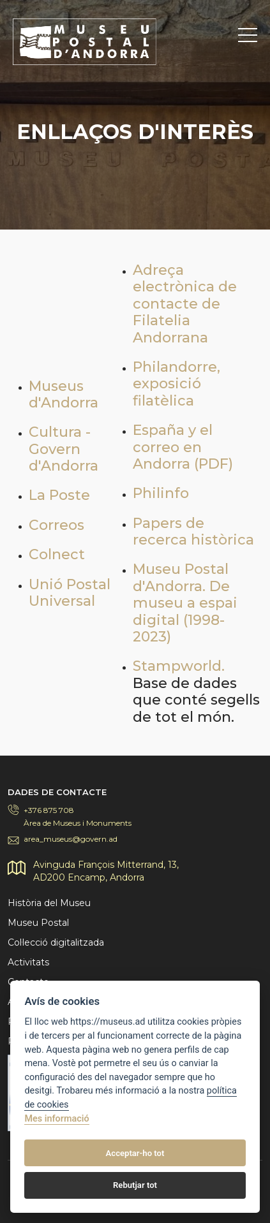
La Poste (59, 495)
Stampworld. (179, 666)
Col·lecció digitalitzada (56, 942)
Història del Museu (49, 903)
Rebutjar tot (135, 1185)
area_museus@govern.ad (70, 839)
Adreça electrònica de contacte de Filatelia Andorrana (185, 303)
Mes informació (56, 1118)
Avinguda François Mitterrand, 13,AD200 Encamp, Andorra (106, 871)
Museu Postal (38, 922)
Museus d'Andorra (63, 394)
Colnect (57, 554)
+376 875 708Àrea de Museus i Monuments (77, 816)
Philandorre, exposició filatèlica (176, 383)
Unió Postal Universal (69, 593)
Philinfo (161, 493)
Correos (56, 525)
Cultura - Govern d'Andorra (63, 448)
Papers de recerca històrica (193, 531)
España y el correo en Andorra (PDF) (183, 446)
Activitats (28, 962)
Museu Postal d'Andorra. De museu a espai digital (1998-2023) (185, 602)
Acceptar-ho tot (135, 1153)
